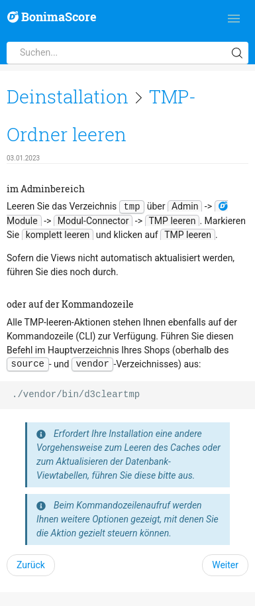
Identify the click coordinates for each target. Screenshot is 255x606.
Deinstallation (67, 96)
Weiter (225, 565)
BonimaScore (52, 17)
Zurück (31, 565)
